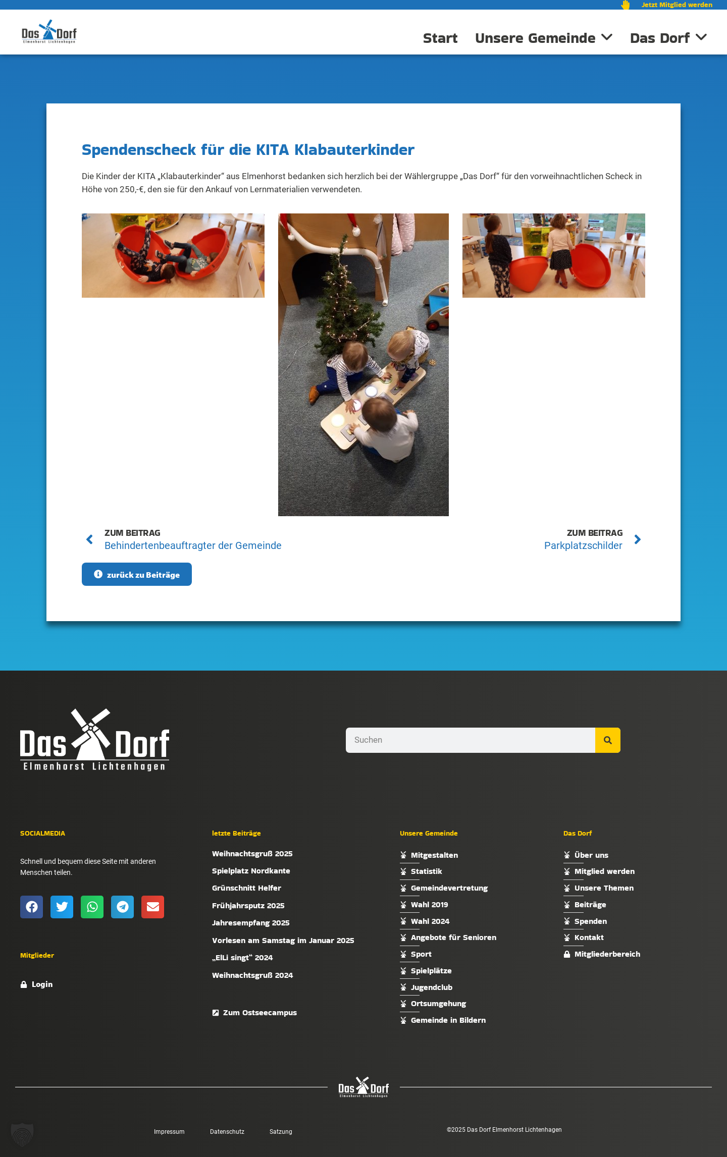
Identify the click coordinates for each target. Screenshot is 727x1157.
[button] (31, 907)
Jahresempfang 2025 (251, 922)
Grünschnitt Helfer (246, 888)
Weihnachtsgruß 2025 (252, 853)
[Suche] (607, 740)
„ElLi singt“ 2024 (242, 957)
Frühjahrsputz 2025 (248, 905)
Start (440, 38)
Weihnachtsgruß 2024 (252, 975)
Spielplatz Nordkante (251, 870)
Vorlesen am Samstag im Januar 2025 (283, 940)
